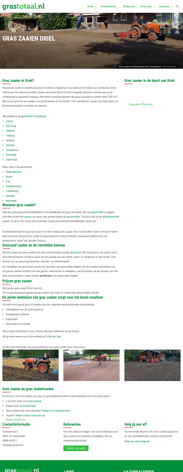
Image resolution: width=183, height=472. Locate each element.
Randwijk (11, 154)
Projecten (129, 6)
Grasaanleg (34, 401)
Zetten (9, 121)
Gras (91, 6)
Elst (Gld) (11, 126)
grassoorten (73, 216)
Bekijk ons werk (76, 448)
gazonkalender (111, 216)
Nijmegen (11, 200)
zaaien (27, 216)
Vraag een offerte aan (140, 104)
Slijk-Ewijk (11, 159)
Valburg (10, 135)
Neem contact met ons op (30, 415)
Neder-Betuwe (13, 171)
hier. (59, 336)
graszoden (98, 212)
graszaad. (76, 252)
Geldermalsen (13, 186)
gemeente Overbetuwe (33, 116)
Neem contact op (15, 419)
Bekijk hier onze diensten (56, 410)
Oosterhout (12, 150)
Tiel (8, 181)
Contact (165, 6)
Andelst (10, 140)
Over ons (147, 6)
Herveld (10, 145)
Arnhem (10, 195)
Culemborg (12, 191)
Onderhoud (109, 6)
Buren (9, 176)
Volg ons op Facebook (136, 441)
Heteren (10, 130)
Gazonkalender (27, 405)
